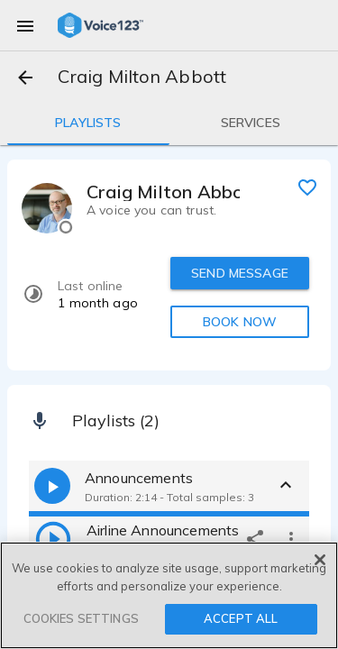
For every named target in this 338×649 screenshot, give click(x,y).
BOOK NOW (240, 322)
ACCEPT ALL (241, 618)
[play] (53, 538)
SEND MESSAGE (239, 273)
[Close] (320, 560)
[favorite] (307, 187)
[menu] (25, 25)
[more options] (291, 538)
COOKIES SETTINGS (81, 618)
